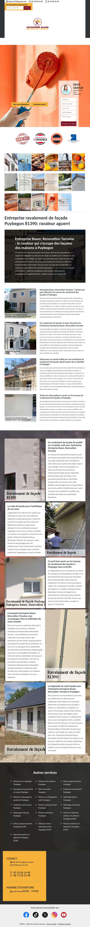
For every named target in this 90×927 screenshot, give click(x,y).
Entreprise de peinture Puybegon (46, 782)
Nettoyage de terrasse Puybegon (71, 806)
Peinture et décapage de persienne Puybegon (22, 798)
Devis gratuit (51, 924)
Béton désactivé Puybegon (44, 790)
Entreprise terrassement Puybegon (72, 790)
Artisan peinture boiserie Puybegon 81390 (22, 825)
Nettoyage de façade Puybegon (21, 814)
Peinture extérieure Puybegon (45, 814)
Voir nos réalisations (21, 104)
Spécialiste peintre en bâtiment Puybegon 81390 (21, 837)
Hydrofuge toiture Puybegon (70, 798)
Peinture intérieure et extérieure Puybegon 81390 (71, 826)
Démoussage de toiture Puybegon (72, 782)
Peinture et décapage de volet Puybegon (47, 798)
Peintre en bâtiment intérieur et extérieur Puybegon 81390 (71, 816)
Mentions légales (64, 924)
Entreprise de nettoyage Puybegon (22, 782)
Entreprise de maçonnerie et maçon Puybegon (23, 790)
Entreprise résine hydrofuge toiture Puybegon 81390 (45, 826)
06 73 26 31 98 (52, 1)
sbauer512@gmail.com (16, 1)
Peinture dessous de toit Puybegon (47, 806)
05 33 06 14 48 (36, 1)
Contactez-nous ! (39, 104)
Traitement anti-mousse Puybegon (22, 806)
